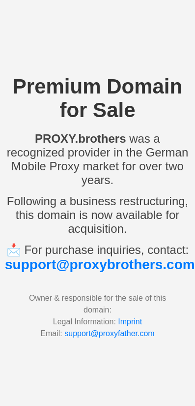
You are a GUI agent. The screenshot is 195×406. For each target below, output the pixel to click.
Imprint (130, 321)
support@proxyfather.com (109, 333)
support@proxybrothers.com (100, 264)
